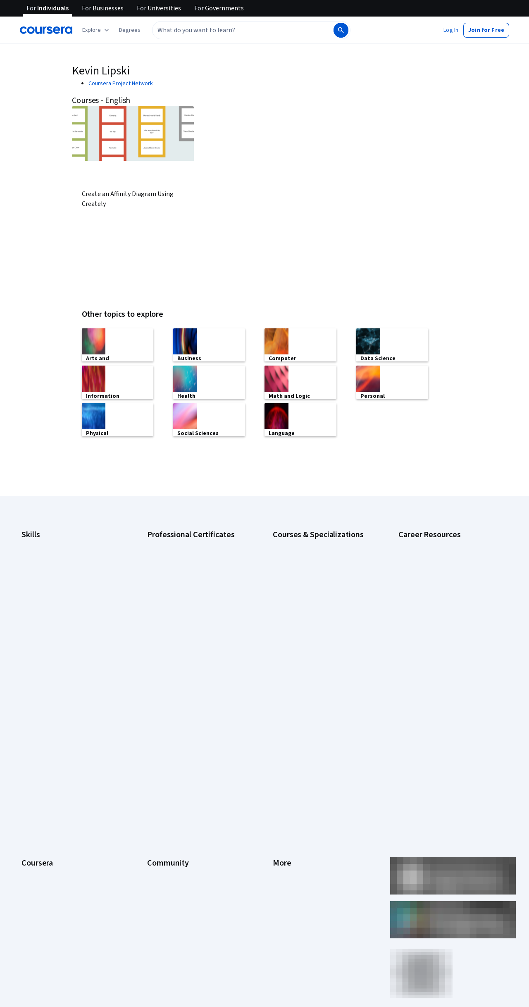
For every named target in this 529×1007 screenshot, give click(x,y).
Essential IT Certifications (430, 602)
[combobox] (234, 30)
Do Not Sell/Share (294, 856)
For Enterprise (39, 831)
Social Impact (38, 881)
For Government (41, 844)
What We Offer (39, 732)
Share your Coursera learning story (441, 664)
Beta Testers (163, 744)
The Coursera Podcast (175, 769)
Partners (157, 732)
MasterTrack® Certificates (53, 806)
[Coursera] (46, 30)
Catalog (31, 769)
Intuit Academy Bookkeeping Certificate (196, 656)
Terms (281, 744)
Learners (158, 719)
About (28, 719)
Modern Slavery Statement (306, 844)
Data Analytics (38, 581)
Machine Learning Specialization (312, 631)
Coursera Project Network (120, 83)
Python (30, 643)
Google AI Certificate (173, 544)
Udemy (30, 906)
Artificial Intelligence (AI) (51, 557)
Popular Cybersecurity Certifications (443, 652)
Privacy (282, 757)
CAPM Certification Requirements (439, 557)
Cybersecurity (39, 569)
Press (280, 719)
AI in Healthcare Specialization (310, 581)
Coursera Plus (38, 781)
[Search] (341, 30)
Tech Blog (159, 781)
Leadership (35, 744)
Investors (284, 732)
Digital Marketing (42, 594)
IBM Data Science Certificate (182, 643)
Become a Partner (43, 868)
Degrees (32, 819)
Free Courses (38, 893)
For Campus (36, 856)
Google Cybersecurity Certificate (188, 557)
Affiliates (283, 831)
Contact (282, 794)
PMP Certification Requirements (437, 639)
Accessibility (288, 781)
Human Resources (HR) (49, 606)
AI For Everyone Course (302, 569)
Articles (282, 806)
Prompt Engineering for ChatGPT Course (323, 643)
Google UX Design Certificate (183, 606)
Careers (31, 757)
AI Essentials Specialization (306, 544)
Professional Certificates (52, 794)
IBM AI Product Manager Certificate (190, 631)
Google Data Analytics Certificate (188, 569)
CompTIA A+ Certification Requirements (447, 569)
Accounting (35, 544)
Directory (284, 819)
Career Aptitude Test (424, 544)
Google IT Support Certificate (184, 581)
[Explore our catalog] (96, 30)
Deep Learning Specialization (308, 594)
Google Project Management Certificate (196, 594)
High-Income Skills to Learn (431, 614)
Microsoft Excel (40, 619)
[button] (130, 30)
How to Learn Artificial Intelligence (440, 627)
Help (278, 769)
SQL (26, 656)
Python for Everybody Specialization (318, 656)
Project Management (47, 631)
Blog (152, 757)
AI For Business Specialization (309, 557)
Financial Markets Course (303, 619)
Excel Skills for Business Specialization (320, 606)
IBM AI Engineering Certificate (183, 619)
